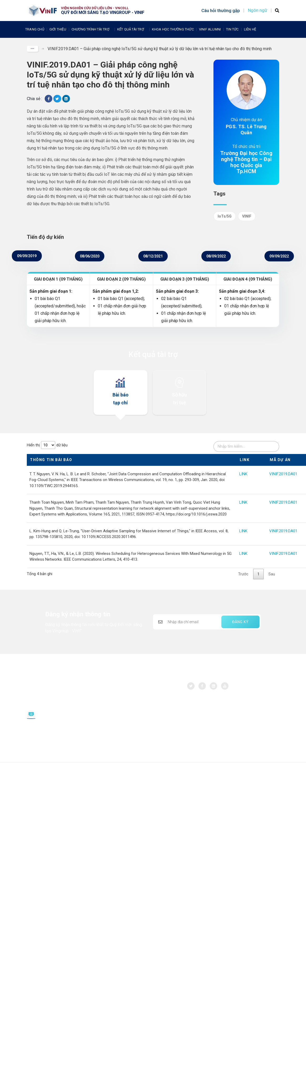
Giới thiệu (57, 29)
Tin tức (232, 29)
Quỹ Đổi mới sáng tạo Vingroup (56, 687)
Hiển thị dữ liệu (47, 445)
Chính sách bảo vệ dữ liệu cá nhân (56, 732)
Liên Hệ (250, 29)
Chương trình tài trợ (92, 29)
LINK (243, 474)
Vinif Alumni (210, 29)
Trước (243, 574)
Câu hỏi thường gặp (220, 10)
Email (43, 712)
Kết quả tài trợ (132, 29)
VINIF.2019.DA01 (283, 474)
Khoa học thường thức (173, 29)
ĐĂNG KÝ (240, 622)
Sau (271, 574)
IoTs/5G (225, 216)
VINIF (246, 216)
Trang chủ (34, 29)
